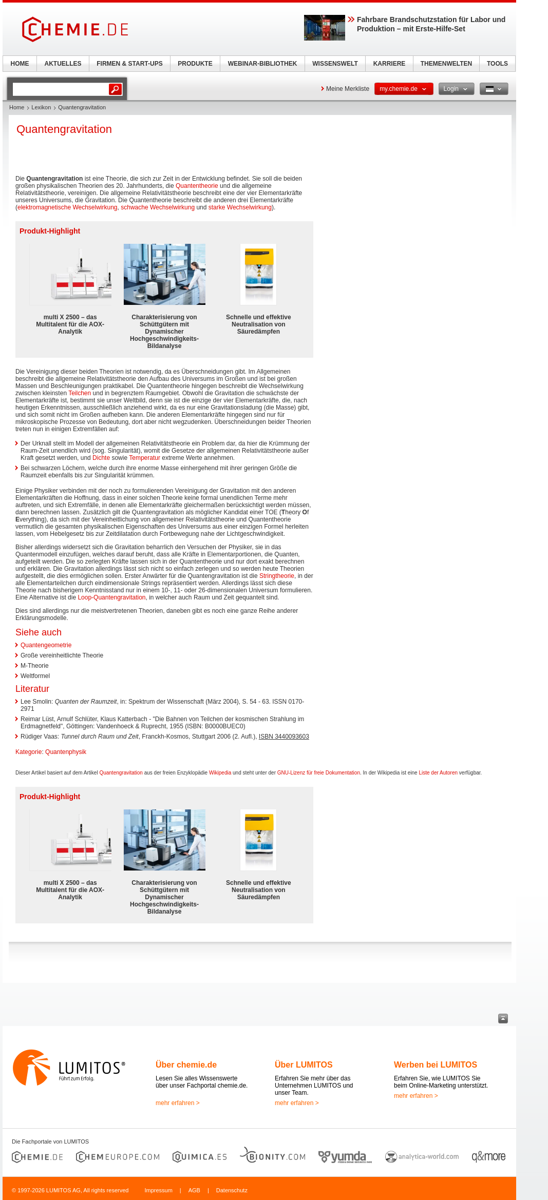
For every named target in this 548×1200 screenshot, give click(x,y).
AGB (194, 1190)
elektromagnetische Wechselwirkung (67, 207)
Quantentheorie (197, 185)
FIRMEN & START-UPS (129, 63)
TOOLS (497, 63)
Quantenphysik (65, 752)
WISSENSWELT (334, 63)
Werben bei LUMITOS (435, 1064)
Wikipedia (220, 773)
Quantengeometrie (46, 645)
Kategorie (28, 752)
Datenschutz (232, 1190)
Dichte (101, 457)
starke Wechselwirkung (240, 207)
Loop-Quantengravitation (111, 597)
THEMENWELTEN (446, 63)
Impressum (158, 1190)
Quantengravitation (121, 773)
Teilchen (79, 393)
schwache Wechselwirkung (158, 207)
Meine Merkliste (347, 88)
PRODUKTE (195, 63)
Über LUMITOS (304, 1064)
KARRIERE (389, 63)
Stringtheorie (276, 575)
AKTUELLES (63, 63)
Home (16, 107)
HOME (20, 63)
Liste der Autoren (438, 773)
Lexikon (41, 107)
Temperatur (144, 457)
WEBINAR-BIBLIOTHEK (262, 63)
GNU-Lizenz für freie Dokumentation (318, 773)
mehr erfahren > (178, 1103)
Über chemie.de (186, 1064)
